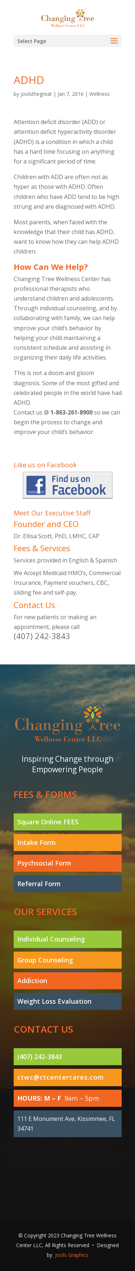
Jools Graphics (71, 1254)
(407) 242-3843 (42, 635)
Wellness (99, 93)
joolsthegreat (36, 93)
